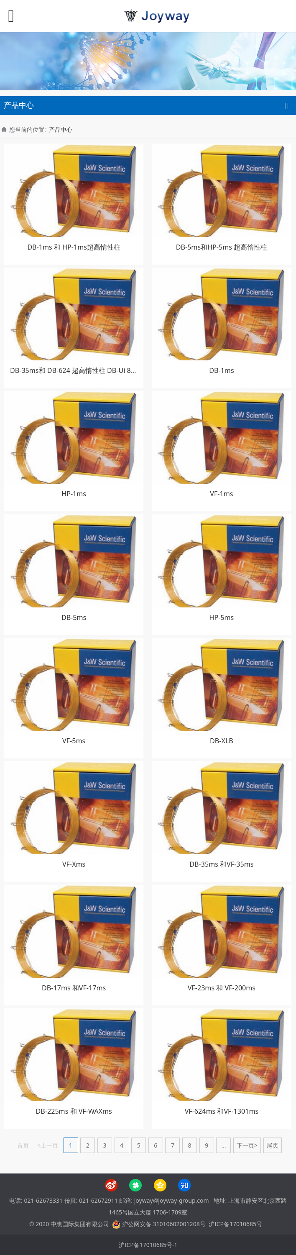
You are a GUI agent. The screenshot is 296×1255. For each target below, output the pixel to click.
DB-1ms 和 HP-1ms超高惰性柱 (73, 247)
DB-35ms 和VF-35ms (221, 864)
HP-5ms (221, 617)
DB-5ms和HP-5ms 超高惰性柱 (221, 247)
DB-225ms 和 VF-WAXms (74, 1111)
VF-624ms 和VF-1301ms (222, 1111)
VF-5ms (73, 740)
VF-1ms (221, 493)
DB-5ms (73, 617)
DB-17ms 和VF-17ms (74, 987)
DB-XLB (221, 740)
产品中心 (60, 129)
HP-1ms (73, 493)
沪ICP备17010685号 (235, 1224)
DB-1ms (221, 370)
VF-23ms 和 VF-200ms (221, 987)
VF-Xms (73, 864)
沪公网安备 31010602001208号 (164, 1224)
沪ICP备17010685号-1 (148, 1245)
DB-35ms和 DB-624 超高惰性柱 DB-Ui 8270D (78, 370)
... (223, 1145)
